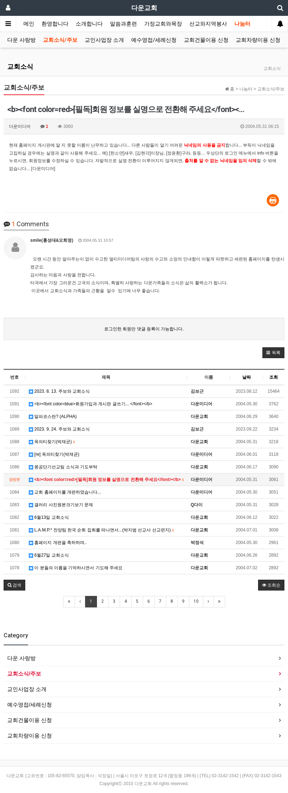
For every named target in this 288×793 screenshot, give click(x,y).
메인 (28, 24)
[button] (273, 352)
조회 (273, 377)
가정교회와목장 (163, 24)
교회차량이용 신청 (258, 40)
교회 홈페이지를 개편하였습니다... (65, 492)
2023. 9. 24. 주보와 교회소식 (59, 429)
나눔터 (242, 24)
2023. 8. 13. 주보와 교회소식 (59, 391)
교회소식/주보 (60, 40)
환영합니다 (54, 24)
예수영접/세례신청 (154, 40)
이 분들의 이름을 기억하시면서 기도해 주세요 (76, 567)
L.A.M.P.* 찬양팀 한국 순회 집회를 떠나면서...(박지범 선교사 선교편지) (101, 530)
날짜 (246, 377)
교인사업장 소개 (104, 40)
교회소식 (20, 66)
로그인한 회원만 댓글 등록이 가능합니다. (144, 328)
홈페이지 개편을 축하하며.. (58, 542)
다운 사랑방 (21, 40)
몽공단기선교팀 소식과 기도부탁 (63, 466)
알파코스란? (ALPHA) (53, 416)
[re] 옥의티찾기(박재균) (54, 454)
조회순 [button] (271, 585)
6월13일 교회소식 (49, 517)
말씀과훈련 (123, 24)
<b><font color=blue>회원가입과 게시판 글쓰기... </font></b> (90, 403)
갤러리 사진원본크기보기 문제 (61, 504)
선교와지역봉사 (208, 24)
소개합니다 (89, 24)
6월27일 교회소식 (49, 555)
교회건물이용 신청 (206, 40)
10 (196, 601)
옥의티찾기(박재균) (52, 441)
